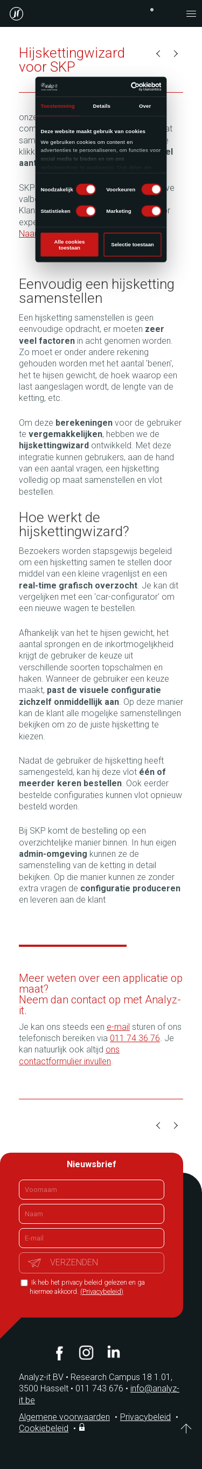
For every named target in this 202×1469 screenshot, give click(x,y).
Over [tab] (145, 106)
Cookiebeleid (43, 1428)
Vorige (159, 54)
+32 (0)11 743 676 (152, 9)
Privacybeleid (145, 1417)
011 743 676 (102, 1388)
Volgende (175, 54)
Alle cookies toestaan (69, 245)
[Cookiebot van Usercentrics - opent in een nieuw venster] (131, 86)
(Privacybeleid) (101, 1291)
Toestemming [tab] (57, 106)
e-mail (118, 1027)
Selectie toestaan (132, 244)
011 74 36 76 (135, 1038)
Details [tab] (101, 106)
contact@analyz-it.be (169, 13)
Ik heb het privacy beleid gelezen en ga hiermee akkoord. (87, 1286)
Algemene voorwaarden (64, 1417)
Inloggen (83, 1427)
